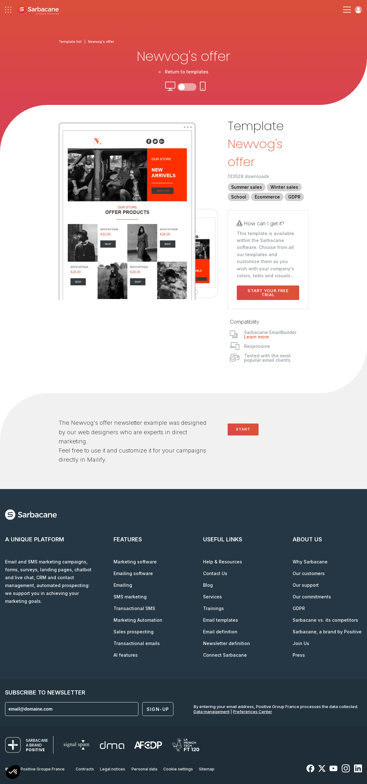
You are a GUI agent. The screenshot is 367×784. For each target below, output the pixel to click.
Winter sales (284, 187)
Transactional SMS (134, 608)
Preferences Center (252, 711)
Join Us (301, 643)
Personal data (144, 769)
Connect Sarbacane (225, 655)
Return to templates (183, 71)
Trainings (213, 608)
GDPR (294, 196)
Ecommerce (267, 196)
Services (212, 596)
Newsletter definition (226, 643)
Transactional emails (137, 643)
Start (243, 429)
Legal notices (112, 769)
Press (299, 655)
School (238, 196)
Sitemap (206, 769)
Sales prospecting (134, 631)
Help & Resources (222, 561)
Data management (212, 711)
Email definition (220, 631)
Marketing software (135, 561)
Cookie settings (178, 769)
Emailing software (133, 573)
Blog (208, 585)
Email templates (220, 620)
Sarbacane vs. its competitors (325, 620)
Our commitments (312, 596)
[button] (13, 772)
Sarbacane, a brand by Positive (327, 631)
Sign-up (158, 709)
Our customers (309, 573)
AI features (126, 655)
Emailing (123, 585)
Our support (306, 585)
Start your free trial (268, 292)
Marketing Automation (138, 620)
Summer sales (246, 187)
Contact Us (215, 573)
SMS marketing (130, 596)
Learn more (256, 336)
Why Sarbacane (310, 561)
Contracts (85, 769)
